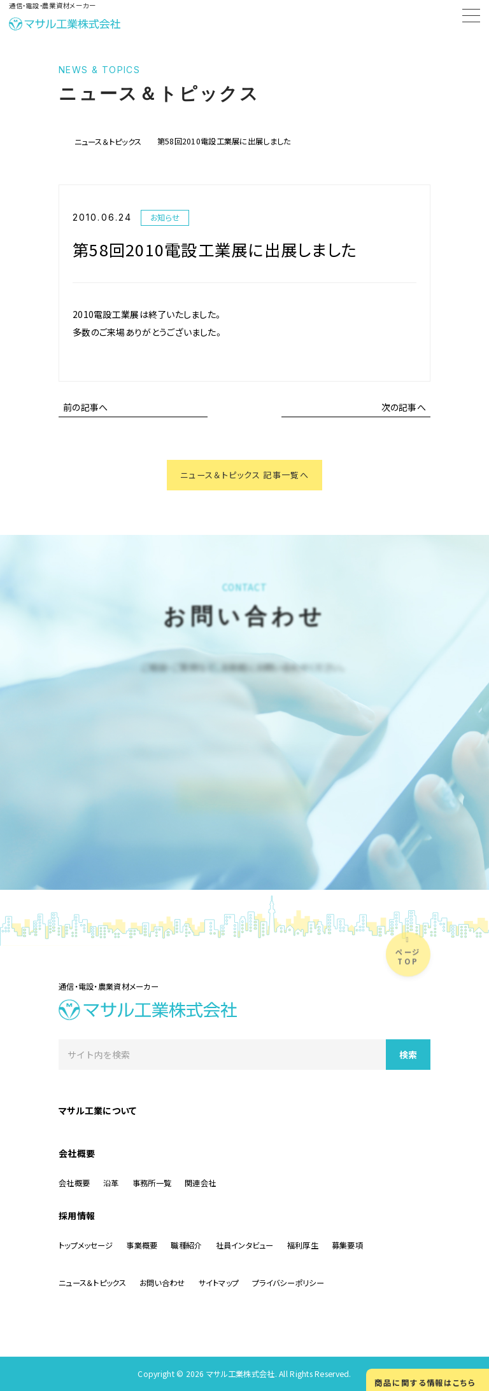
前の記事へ (85, 407)
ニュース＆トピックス (108, 142)
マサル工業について (98, 1110)
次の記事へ (403, 407)
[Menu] (471, 18)
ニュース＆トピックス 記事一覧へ (244, 475)
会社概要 (77, 1153)
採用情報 (77, 1215)
